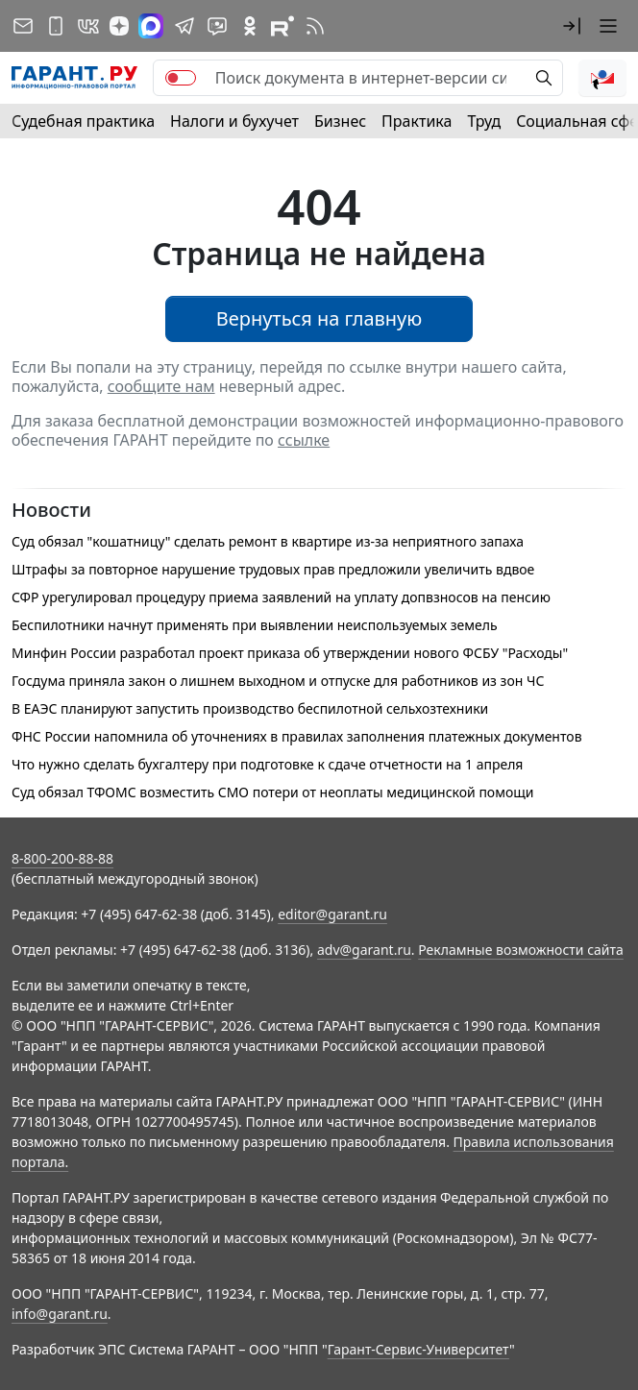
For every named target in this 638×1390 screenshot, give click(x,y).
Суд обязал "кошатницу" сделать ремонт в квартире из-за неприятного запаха (268, 541)
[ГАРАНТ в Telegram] (184, 25)
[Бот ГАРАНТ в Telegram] (217, 25)
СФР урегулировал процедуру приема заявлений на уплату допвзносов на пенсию (281, 597)
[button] (571, 26)
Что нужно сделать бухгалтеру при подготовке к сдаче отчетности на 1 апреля (267, 764)
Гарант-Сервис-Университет (418, 1349)
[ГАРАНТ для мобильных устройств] (55, 25)
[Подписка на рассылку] (23, 25)
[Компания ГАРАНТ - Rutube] (282, 25)
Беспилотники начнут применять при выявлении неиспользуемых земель (255, 625)
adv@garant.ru (364, 949)
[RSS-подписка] (315, 25)
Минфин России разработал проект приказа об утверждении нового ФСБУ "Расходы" (290, 653)
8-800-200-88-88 (62, 858)
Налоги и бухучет (234, 121)
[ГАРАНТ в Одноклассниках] (249, 25)
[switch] (180, 77)
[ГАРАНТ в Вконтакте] (88, 25)
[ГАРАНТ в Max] (150, 25)
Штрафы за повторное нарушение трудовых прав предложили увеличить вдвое (273, 569)
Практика (416, 121)
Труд (484, 121)
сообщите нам (161, 386)
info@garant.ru (60, 1314)
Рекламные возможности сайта (521, 949)
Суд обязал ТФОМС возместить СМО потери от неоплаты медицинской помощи (273, 792)
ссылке (304, 440)
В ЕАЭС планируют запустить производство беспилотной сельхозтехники (250, 708)
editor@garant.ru (332, 914)
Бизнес (340, 121)
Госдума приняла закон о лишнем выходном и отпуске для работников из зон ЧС (278, 680)
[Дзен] (119, 26)
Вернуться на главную (319, 318)
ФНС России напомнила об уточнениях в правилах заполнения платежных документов (297, 736)
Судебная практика (83, 121)
